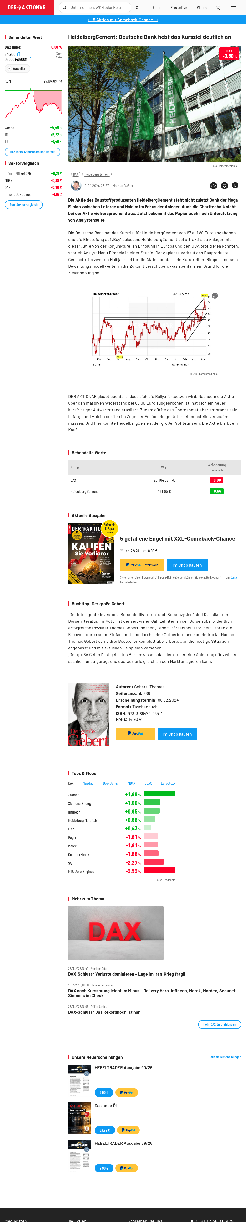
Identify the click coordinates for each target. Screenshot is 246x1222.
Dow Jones (111, 783)
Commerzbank (78, 854)
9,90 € (104, 1092)
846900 (12, 54)
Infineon (74, 812)
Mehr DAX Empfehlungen (219, 1024)
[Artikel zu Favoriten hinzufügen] (235, 185)
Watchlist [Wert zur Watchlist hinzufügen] (19, 68)
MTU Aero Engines (81, 871)
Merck (72, 845)
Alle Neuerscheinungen (225, 1057)
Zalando (73, 794)
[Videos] (201, 7)
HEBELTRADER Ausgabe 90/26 (124, 1067)
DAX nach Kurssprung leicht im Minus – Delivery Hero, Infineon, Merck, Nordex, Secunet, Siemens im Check (152, 993)
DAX (75, 174)
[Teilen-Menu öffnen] (213, 185)
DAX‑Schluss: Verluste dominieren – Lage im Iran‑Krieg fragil (126, 974)
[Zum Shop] (139, 7)
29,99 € (105, 1130)
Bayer (72, 837)
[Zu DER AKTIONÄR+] (179, 7)
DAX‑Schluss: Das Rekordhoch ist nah (104, 1012)
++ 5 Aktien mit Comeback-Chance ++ (123, 19)
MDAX (131, 783)
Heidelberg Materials (82, 820)
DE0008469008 (18, 59)
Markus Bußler (123, 185)
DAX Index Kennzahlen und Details (32, 151)
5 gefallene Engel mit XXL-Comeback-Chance (177, 538)
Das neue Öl (106, 1105)
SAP (70, 863)
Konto (233, 577)
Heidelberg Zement (96, 174)
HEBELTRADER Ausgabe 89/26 (124, 1143)
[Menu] (233, 7)
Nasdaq (88, 783)
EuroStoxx (168, 783)
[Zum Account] (157, 7)
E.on (71, 828)
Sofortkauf (142, 565)
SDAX (148, 783)
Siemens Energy (80, 803)
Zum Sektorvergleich (24, 204)
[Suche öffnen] (64, 7)
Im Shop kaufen (187, 565)
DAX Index (13, 47)
